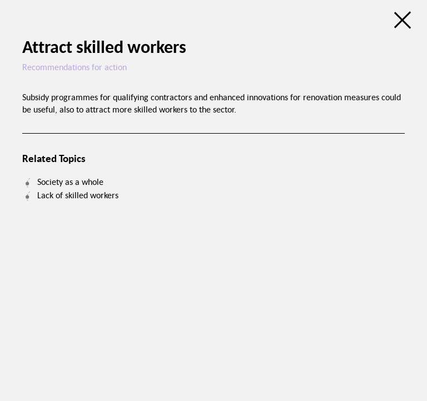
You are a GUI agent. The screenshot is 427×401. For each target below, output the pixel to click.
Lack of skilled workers (77, 194)
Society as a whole (70, 181)
